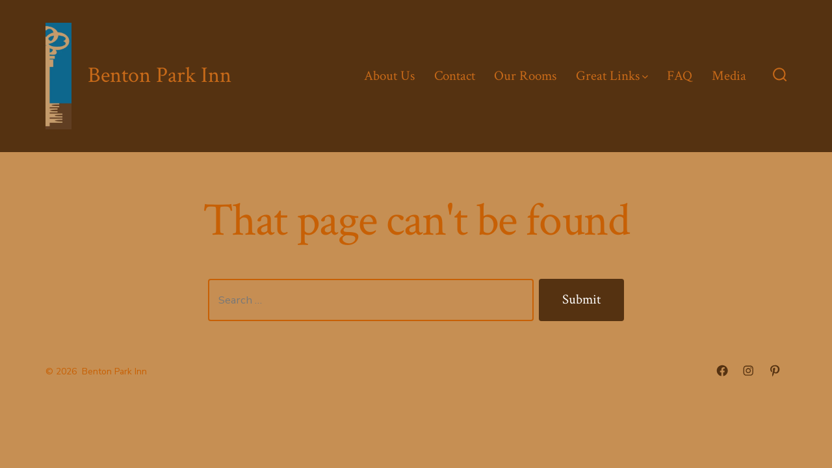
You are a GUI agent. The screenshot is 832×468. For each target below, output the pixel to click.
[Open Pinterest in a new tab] (774, 370)
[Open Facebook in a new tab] (722, 370)
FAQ (679, 75)
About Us (389, 75)
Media (729, 75)
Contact (454, 75)
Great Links (612, 75)
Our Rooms (525, 75)
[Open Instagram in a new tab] (748, 370)
